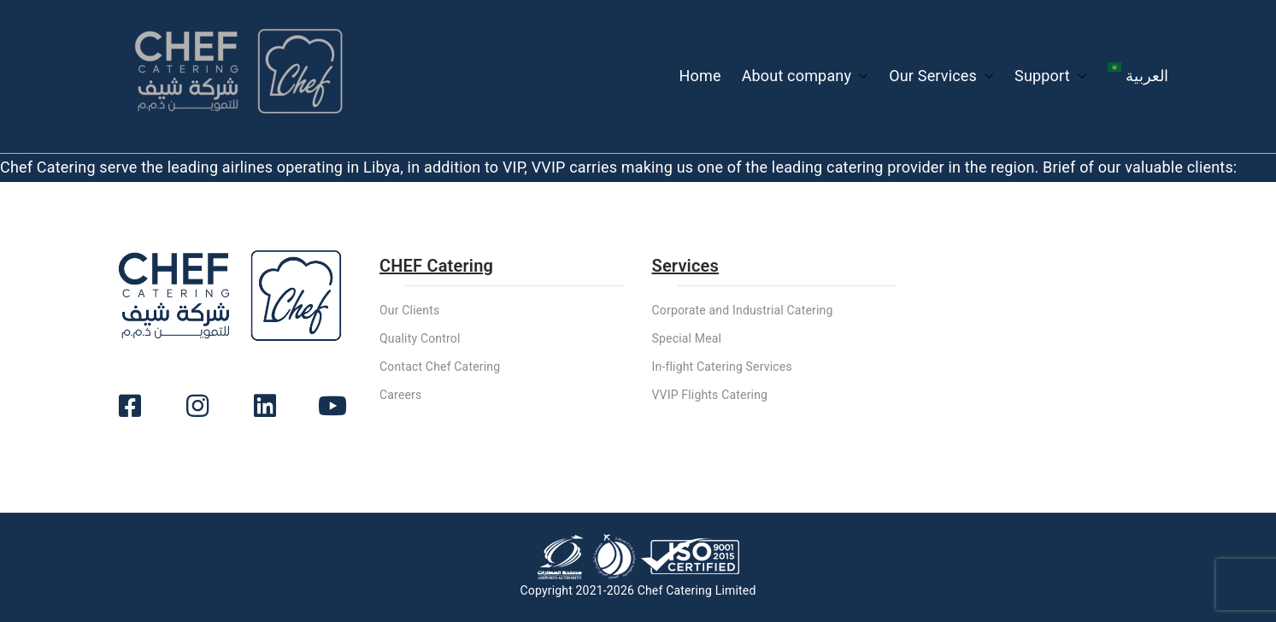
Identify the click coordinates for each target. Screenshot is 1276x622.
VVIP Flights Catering (710, 395)
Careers (400, 395)
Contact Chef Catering (439, 366)
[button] (859, 76)
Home (699, 76)
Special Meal (687, 338)
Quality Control (420, 338)
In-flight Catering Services (722, 366)
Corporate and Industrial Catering (742, 310)
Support (1050, 76)
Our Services (941, 76)
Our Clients (409, 310)
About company (805, 76)
